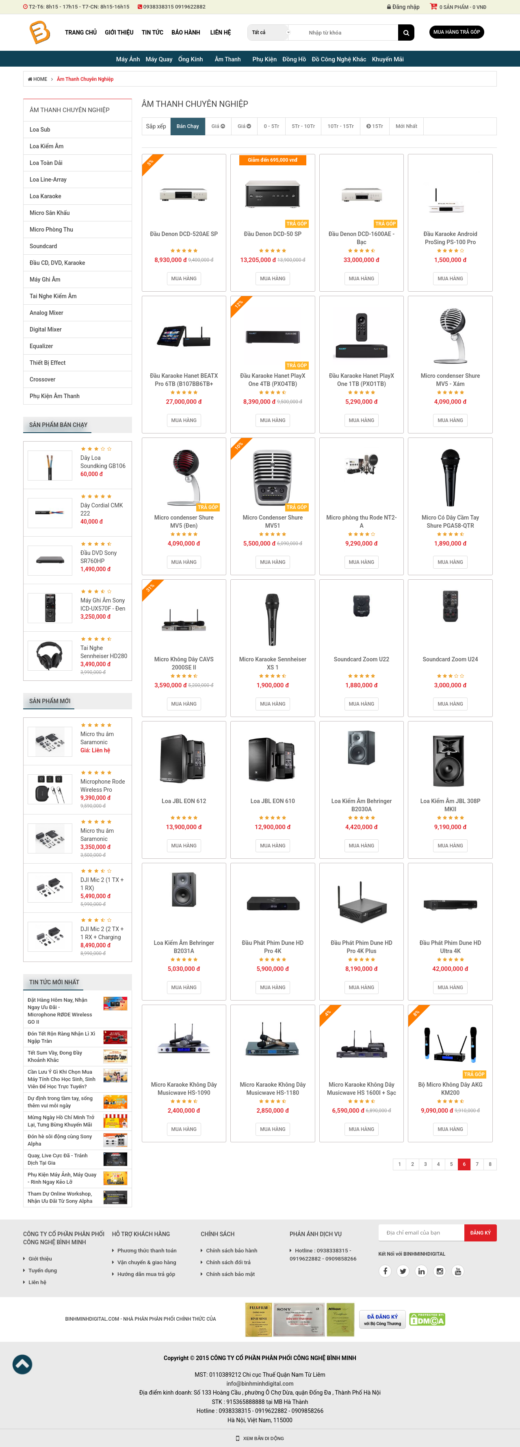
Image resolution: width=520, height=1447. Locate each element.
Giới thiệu (119, 32)
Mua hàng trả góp (456, 32)
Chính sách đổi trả (226, 1262)
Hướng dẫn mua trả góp (144, 1274)
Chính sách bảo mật (228, 1274)
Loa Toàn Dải (46, 163)
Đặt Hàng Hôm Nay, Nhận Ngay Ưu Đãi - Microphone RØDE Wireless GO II (60, 1011)
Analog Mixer (46, 313)
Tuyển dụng (40, 1270)
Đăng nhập (403, 7)
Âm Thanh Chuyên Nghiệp (85, 79)
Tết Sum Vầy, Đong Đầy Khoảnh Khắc (55, 1056)
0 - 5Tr (271, 126)
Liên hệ (220, 32)
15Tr (374, 126)
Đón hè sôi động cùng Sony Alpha (60, 1140)
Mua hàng (184, 279)
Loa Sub (40, 129)
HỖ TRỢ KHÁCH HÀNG (141, 1234)
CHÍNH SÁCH (217, 1234)
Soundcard (43, 246)
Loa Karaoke (45, 196)
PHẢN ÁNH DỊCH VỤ (316, 1234)
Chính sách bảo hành (229, 1250)
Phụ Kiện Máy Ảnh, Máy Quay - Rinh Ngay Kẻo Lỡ (62, 1178)
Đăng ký (480, 1233)
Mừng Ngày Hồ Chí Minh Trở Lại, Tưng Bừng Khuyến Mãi (61, 1121)
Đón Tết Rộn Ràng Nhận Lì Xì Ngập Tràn (61, 1037)
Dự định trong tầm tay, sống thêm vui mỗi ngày (60, 1102)
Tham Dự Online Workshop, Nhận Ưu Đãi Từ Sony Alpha (60, 1197)
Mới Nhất (406, 126)
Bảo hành (185, 32)
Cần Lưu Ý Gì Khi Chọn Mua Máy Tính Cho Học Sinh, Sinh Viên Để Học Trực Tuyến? (61, 1079)
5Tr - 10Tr (303, 126)
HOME (37, 79)
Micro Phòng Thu (51, 229)
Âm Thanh (228, 59)
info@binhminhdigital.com (259, 1383)
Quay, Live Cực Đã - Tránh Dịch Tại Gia (58, 1159)
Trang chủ (81, 32)
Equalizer (41, 346)
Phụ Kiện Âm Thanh (55, 396)
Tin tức (153, 32)
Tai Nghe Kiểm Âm (53, 296)
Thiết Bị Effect (47, 363)
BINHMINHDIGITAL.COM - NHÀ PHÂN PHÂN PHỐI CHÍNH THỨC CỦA (140, 1319)
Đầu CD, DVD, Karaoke (57, 263)
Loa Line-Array (48, 179)
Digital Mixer (46, 329)
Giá (218, 126)
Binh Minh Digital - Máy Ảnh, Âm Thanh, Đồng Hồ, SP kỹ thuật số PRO (39, 32)
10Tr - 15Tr (340, 126)
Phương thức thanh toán (144, 1250)
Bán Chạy (188, 126)
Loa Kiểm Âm (46, 146)
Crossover (42, 379)
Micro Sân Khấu (50, 213)
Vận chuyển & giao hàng (144, 1262)
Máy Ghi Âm (45, 279)
